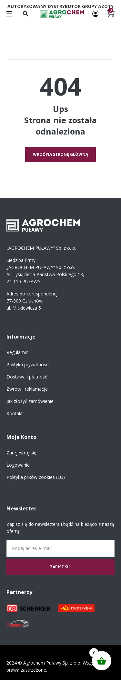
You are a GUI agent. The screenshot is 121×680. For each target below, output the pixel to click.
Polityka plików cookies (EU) (35, 477)
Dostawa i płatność (26, 377)
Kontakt (14, 413)
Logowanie (18, 465)
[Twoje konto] (95, 13)
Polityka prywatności (27, 364)
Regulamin (17, 352)
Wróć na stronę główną (60, 154)
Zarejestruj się (21, 453)
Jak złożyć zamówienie (30, 401)
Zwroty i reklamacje (27, 389)
